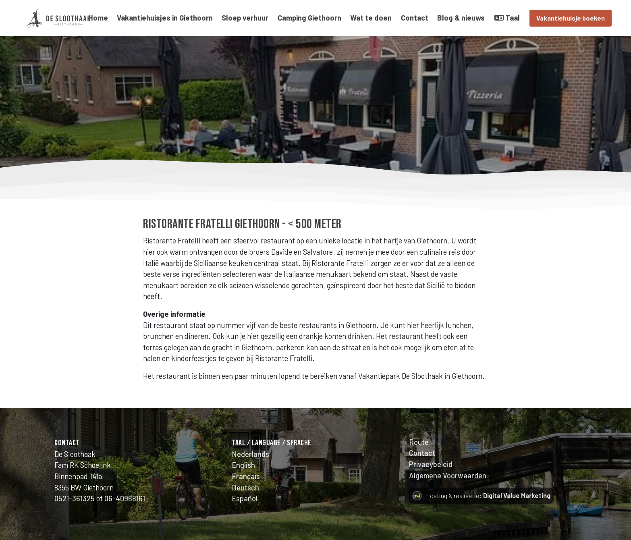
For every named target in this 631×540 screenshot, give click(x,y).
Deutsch (245, 487)
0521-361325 (74, 498)
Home (98, 17)
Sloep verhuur (245, 17)
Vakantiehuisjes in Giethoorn (165, 17)
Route (419, 442)
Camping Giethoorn (309, 17)
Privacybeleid (430, 464)
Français (246, 476)
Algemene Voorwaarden (447, 475)
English (243, 465)
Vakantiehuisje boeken (570, 18)
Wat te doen (371, 17)
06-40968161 (124, 498)
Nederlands (250, 454)
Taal (507, 17)
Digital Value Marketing (516, 495)
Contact (414, 17)
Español (244, 498)
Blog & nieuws (461, 17)
